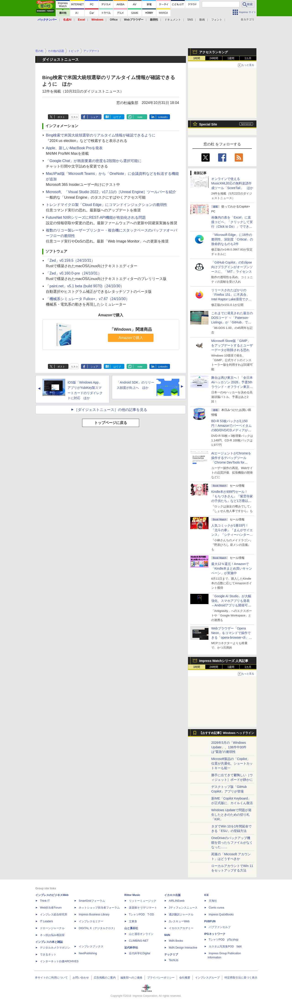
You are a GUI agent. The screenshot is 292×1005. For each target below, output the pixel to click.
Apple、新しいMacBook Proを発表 (74, 148)
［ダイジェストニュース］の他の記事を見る (110, 410)
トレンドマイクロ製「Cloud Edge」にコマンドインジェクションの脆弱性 (106, 205)
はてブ (117, 117)
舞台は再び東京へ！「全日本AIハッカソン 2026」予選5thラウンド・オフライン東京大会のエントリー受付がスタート (232, 387)
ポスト (61, 117)
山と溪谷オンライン (141, 934)
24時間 (213, 58)
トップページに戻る (110, 423)
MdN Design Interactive (183, 947)
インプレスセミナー (91, 921)
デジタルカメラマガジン (55, 947)
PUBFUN (210, 921)
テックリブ (171, 954)
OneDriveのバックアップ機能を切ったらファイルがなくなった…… (232, 842)
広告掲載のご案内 (105, 977)
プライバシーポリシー (161, 977)
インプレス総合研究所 (53, 914)
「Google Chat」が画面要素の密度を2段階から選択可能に (93, 161)
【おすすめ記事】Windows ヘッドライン (226, 733)
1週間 (231, 58)
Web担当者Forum (51, 907)
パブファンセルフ (220, 927)
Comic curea (216, 907)
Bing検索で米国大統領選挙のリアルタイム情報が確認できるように (100, 135)
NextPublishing (88, 953)
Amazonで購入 (131, 338)
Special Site (208, 124)
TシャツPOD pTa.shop (223, 939)
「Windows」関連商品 (131, 329)
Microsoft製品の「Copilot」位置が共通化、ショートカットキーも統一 (232, 763)
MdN (167, 935)
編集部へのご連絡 (131, 977)
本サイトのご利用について (51, 977)
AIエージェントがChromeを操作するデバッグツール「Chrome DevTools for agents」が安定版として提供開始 (232, 462)
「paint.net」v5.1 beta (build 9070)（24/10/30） (85, 286)
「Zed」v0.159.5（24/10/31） (70, 260)
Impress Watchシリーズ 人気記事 (223, 661)
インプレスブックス (91, 946)
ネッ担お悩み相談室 (52, 935)
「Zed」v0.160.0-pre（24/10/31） (74, 273)
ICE (206, 895)
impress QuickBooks (221, 914)
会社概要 (184, 977)
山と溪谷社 (131, 928)
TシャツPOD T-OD (141, 914)
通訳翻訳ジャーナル (181, 914)
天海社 (213, 900)
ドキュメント (172, 19)
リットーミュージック (142, 900)
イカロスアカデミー (181, 928)
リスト (74, 117)
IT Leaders (46, 921)
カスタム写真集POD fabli (225, 946)
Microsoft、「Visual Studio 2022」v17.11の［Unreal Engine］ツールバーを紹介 (111, 192)
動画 (202, 19)
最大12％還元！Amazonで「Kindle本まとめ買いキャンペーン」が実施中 (231, 568)
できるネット (48, 954)
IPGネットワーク (214, 934)
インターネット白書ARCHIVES (59, 961)
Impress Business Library (94, 914)
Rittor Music (132, 895)
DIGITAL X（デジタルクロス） (97, 928)
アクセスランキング (213, 52)
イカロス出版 (172, 895)
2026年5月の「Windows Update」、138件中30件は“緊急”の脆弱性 (228, 747)
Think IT (45, 900)
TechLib (173, 960)
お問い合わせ (81, 977)
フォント (216, 19)
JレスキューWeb (179, 921)
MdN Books (176, 940)
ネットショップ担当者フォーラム (99, 907)
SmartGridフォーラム (92, 900)
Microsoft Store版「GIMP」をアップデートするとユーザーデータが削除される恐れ (232, 345)
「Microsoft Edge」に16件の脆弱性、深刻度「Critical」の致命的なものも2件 (232, 239)
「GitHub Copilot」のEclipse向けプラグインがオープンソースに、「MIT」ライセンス (232, 267)
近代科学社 (131, 947)
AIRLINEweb (177, 900)
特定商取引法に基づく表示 (240, 977)
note (140, 117)
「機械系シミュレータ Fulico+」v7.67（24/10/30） (87, 299)
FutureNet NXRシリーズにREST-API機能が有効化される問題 (96, 217)
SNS (190, 19)
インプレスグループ (207, 977)
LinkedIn (163, 117)
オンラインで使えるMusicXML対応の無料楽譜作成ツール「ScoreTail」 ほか (232, 183)
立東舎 (133, 921)
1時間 (196, 58)
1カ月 (248, 58)
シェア (94, 117)
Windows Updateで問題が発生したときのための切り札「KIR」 (231, 814)
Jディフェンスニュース (183, 907)
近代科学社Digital (139, 953)
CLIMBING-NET (139, 940)
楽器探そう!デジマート (143, 907)
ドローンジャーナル (52, 928)
